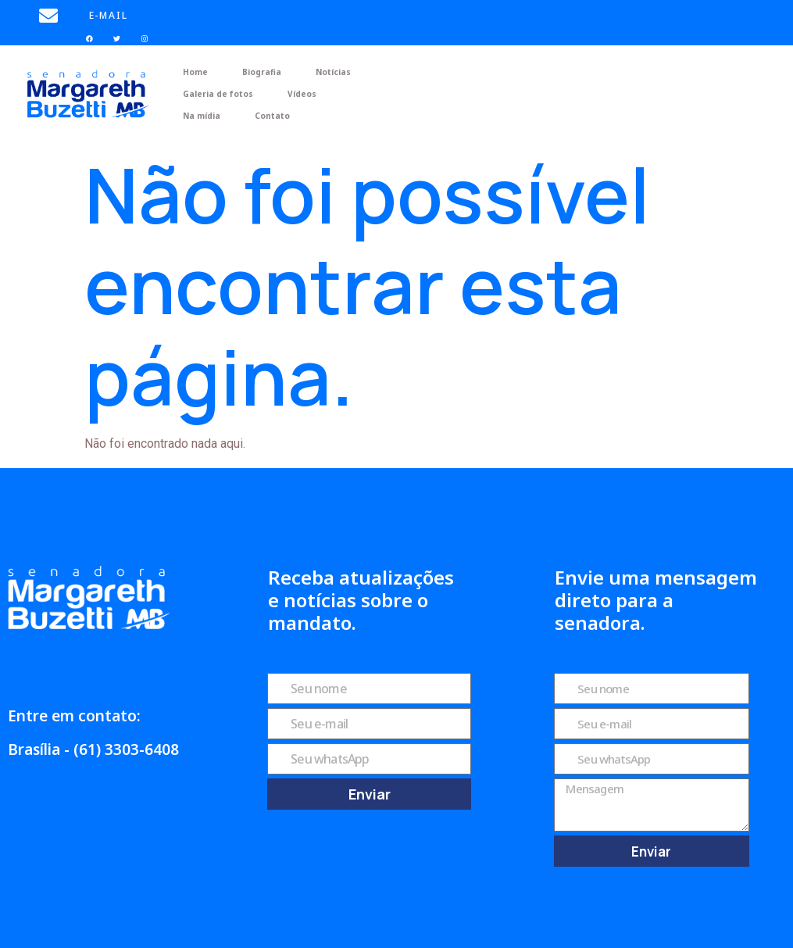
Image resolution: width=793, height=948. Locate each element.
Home (195, 71)
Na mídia (201, 115)
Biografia (261, 71)
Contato (272, 115)
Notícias (333, 71)
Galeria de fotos (218, 93)
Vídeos (302, 93)
